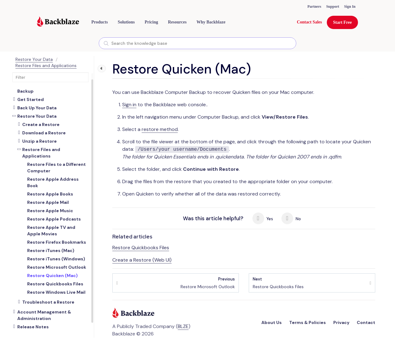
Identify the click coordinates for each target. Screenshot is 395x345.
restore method (160, 129)
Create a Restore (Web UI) (142, 260)
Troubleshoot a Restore (48, 302)
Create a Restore (41, 124)
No (291, 218)
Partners (314, 6)
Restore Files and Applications (46, 65)
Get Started (30, 99)
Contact (366, 322)
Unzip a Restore (39, 141)
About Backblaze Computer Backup (48, 88)
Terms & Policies (307, 322)
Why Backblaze (211, 22)
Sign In (350, 6)
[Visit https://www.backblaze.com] (58, 22)
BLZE (183, 326)
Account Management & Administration (44, 315)
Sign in (129, 104)
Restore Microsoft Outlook (208, 282)
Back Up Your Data (36, 108)
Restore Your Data (34, 59)
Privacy (341, 322)
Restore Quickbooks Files (140, 247)
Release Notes (33, 327)
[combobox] (197, 43)
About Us (271, 322)
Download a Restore (44, 133)
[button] (99, 22)
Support (332, 6)
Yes (262, 218)
